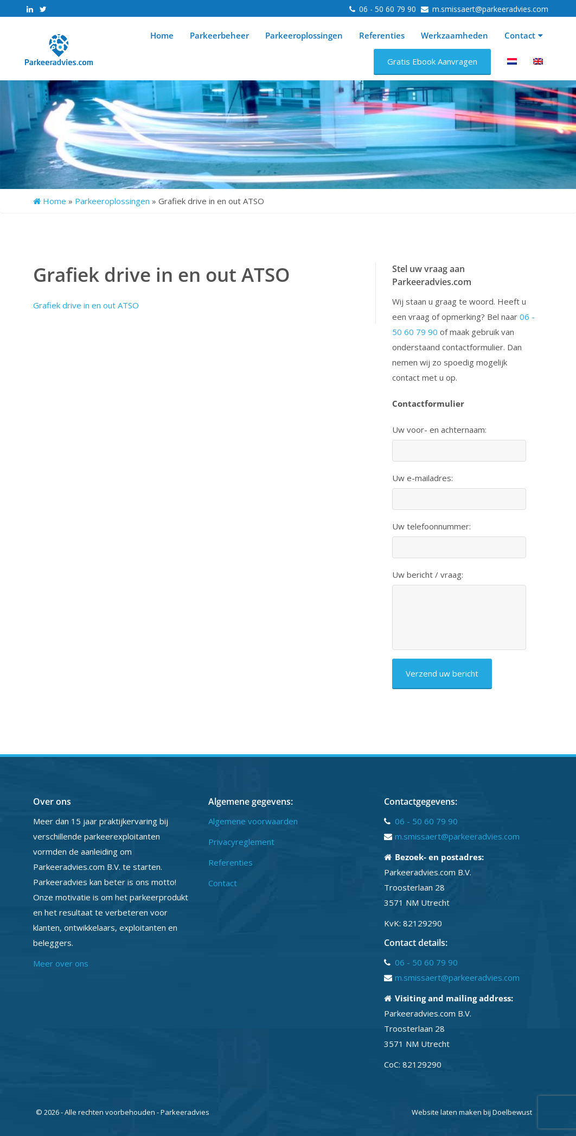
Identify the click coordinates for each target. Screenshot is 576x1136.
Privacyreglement (241, 841)
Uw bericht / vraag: (427, 575)
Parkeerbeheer (219, 35)
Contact (523, 35)
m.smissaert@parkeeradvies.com (490, 9)
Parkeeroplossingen (304, 35)
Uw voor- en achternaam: (439, 430)
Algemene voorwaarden (253, 821)
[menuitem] (512, 61)
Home (162, 35)
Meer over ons (60, 963)
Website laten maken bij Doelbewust (472, 1112)
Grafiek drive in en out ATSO (86, 305)
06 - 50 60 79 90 (388, 9)
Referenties (382, 35)
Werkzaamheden (454, 35)
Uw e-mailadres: (422, 478)
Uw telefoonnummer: (431, 526)
